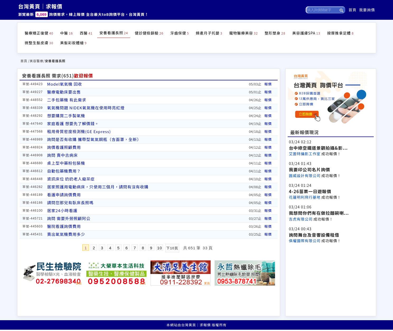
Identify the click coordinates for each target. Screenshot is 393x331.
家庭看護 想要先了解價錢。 (73, 123)
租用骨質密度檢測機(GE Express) (79, 131)
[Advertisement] (330, 279)
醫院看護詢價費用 (64, 226)
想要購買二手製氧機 (66, 115)
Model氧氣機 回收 (64, 84)
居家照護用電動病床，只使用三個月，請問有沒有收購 (98, 186)
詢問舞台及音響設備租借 (314, 235)
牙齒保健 (179, 33)
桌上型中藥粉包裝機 (66, 163)
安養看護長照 (113, 32)
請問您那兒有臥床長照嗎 (70, 202)
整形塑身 (275, 33)
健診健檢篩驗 (149, 33)
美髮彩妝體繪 (73, 42)
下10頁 (172, 248)
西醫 (86, 33)
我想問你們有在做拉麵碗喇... (319, 213)
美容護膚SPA (306, 33)
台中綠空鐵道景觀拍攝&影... (318, 148)
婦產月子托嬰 (209, 33)
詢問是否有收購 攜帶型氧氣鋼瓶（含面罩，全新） (94, 139)
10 (159, 248)
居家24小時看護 (62, 210)
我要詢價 (367, 9)
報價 (268, 83)
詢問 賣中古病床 (62, 155)
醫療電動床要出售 (64, 92)
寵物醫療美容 (243, 33)
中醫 (66, 33)
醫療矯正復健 (39, 33)
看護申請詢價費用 (64, 194)
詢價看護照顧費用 (64, 147)
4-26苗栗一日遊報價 (310, 191)
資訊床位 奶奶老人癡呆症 (71, 179)
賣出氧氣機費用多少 (66, 234)
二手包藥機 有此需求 (66, 100)
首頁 (353, 9)
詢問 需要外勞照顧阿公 (69, 218)
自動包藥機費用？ (64, 171)
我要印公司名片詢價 (309, 169)
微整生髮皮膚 (39, 42)
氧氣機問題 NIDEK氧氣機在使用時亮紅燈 (86, 107)
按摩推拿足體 (340, 33)
